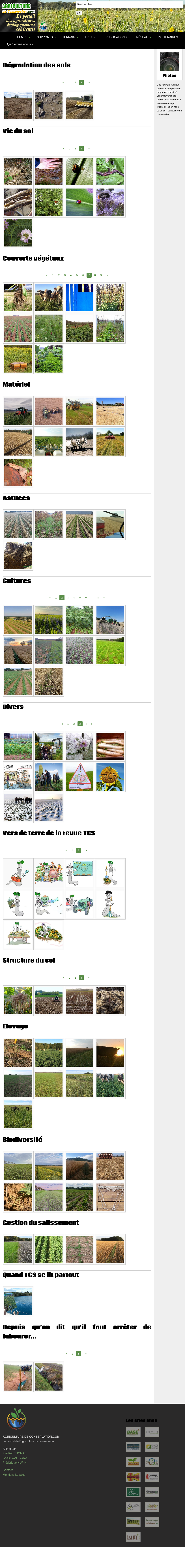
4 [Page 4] (71, 275)
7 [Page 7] (92, 597)
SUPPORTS (45, 37)
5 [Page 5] (77, 275)
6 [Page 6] (83, 275)
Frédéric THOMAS (14, 1453)
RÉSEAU (142, 37)
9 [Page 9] (101, 275)
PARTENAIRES (168, 37)
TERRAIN (69, 37)
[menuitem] (7, 37)
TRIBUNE (91, 37)
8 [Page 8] (95, 275)
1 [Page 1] (69, 82)
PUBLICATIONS (116, 37)
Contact (8, 1470)
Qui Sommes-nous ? (20, 44)
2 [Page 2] (75, 82)
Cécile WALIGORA (15, 1457)
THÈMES (21, 37)
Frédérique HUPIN (15, 1462)
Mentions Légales (14, 1474)
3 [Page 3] (65, 275)
